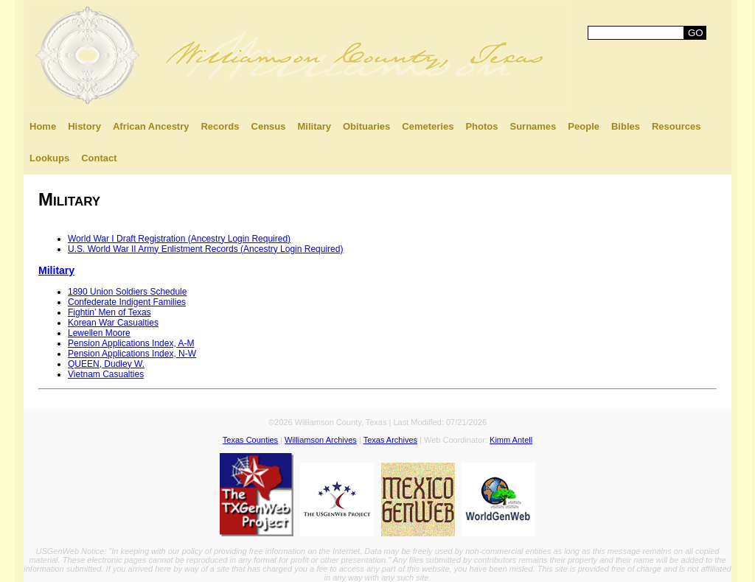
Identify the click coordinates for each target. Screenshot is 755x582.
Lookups (49, 158)
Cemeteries (427, 126)
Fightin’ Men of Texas (109, 312)
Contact (98, 158)
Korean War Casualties (113, 323)
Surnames (532, 126)
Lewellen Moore (99, 333)
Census (268, 126)
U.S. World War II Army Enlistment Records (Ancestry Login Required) (205, 249)
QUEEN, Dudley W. (106, 364)
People (583, 126)
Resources (676, 126)
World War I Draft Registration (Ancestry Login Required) (179, 239)
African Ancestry (151, 126)
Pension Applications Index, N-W (132, 353)
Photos (481, 126)
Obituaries (366, 126)
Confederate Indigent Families (127, 302)
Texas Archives (390, 439)
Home (42, 126)
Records (220, 126)
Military (314, 126)
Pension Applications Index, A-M (131, 343)
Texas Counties (250, 439)
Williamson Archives (321, 439)
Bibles (625, 126)
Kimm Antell (511, 439)
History (84, 126)
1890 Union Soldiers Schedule (127, 292)
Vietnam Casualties (106, 374)
